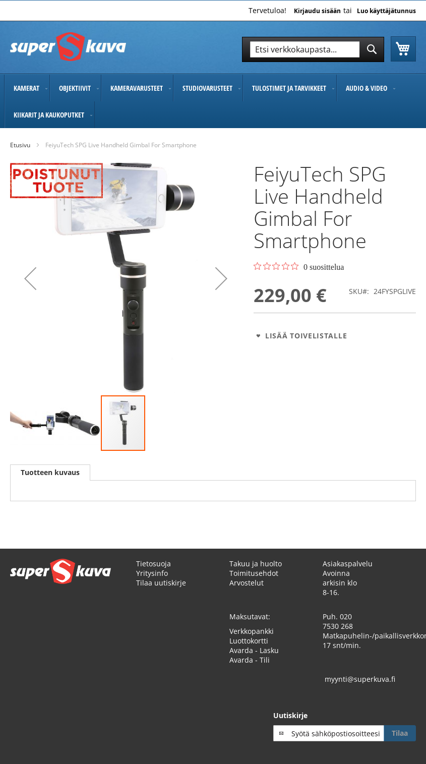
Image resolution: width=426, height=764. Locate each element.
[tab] (50, 472)
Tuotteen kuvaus (50, 472)
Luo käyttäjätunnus (386, 11)
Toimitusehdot (253, 573)
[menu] (213, 101)
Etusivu (20, 145)
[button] (30, 278)
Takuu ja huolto (255, 563)
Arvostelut (246, 582)
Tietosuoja (153, 563)
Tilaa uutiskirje (161, 582)
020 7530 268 (338, 621)
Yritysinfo (152, 573)
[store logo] (68, 46)
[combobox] (313, 49)
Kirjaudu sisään (317, 11)
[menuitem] (27, 88)
